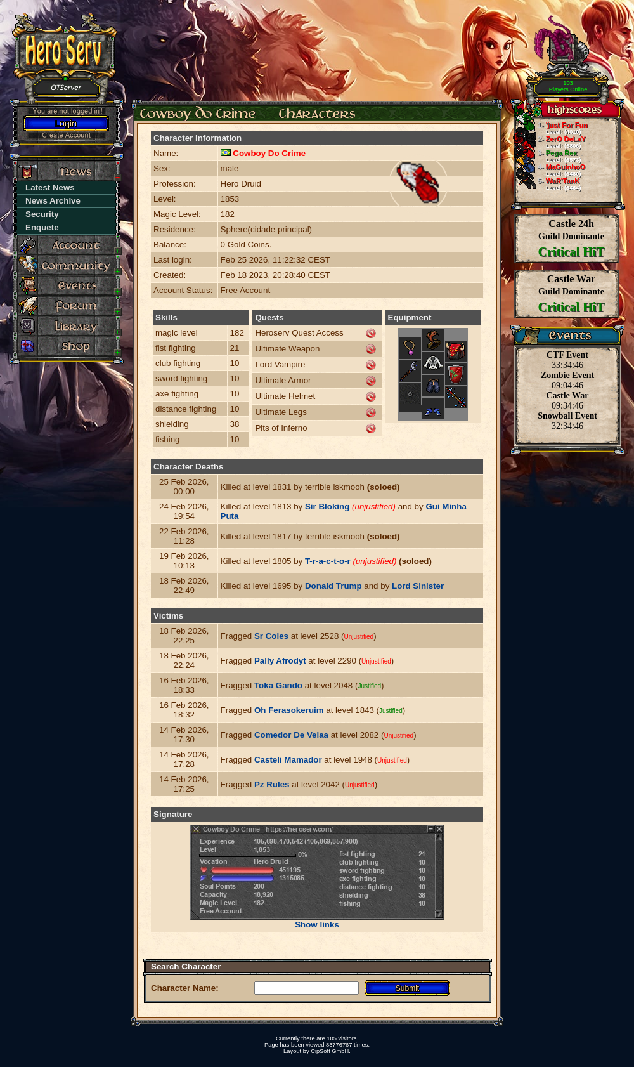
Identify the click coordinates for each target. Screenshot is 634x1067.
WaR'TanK (547, 184)
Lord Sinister (418, 586)
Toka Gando (278, 685)
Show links (317, 924)
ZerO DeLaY (550, 142)
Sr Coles (271, 636)
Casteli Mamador (288, 759)
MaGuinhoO (549, 170)
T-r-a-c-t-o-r (328, 561)
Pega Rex (547, 156)
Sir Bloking (327, 506)
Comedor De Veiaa (291, 735)
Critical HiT (571, 252)
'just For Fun (551, 128)
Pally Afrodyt (280, 660)
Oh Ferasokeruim (289, 710)
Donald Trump (333, 586)
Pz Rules (272, 784)
